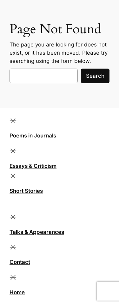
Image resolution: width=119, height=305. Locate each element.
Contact (20, 262)
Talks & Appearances (37, 232)
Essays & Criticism (33, 166)
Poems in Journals (33, 135)
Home (17, 292)
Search (95, 76)
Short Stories (26, 191)
